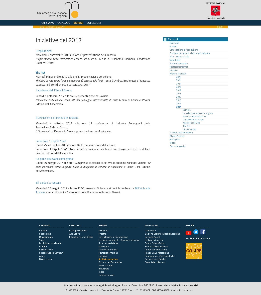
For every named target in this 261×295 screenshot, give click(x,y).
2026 (178, 77)
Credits (174, 290)
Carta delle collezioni (155, 262)
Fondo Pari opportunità (156, 246)
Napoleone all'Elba (191, 122)
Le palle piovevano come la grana (198, 113)
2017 (178, 107)
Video (172, 142)
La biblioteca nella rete (50, 243)
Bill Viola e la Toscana (48, 182)
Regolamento (46, 237)
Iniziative (174, 70)
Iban (141, 285)
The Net (186, 126)
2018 (178, 103)
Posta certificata (129, 285)
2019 (178, 100)
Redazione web (186, 290)
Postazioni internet (179, 66)
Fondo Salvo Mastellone (157, 252)
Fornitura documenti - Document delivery (190, 53)
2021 (178, 93)
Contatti (43, 230)
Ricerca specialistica (179, 56)
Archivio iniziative (53, 26)
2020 (178, 97)
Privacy (159, 285)
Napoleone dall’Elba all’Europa (54, 90)
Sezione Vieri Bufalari (155, 259)
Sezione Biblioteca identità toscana (162, 233)
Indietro (220, 26)
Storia (42, 240)
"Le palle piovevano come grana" (55, 159)
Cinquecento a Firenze (193, 119)
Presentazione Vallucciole (194, 116)
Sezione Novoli (152, 237)
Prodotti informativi (179, 63)
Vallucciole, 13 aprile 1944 (51, 141)
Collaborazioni (46, 249)
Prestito (173, 46)
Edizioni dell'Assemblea (181, 132)
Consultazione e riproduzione (184, 49)
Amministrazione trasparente (78, 285)
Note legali (99, 285)
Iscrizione (174, 43)
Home (41, 26)
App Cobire (74, 233)
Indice (182, 285)
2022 (178, 90)
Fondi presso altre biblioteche (160, 256)
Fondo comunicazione (156, 249)
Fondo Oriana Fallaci (155, 243)
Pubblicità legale (112, 285)
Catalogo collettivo (78, 230)
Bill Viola (187, 110)
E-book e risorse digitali (81, 237)
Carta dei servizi (177, 146)
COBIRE (43, 246)
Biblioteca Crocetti (154, 240)
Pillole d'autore (177, 136)
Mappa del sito (171, 285)
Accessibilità (192, 285)
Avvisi (42, 256)
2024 (178, 83)
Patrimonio (150, 230)
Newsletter (175, 60)
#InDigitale (175, 139)
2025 (178, 80)
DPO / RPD (149, 285)
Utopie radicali (44, 51)
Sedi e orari (45, 233)
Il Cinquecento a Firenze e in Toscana (57, 118)
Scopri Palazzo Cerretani (51, 252)
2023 (178, 87)
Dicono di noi (45, 259)
